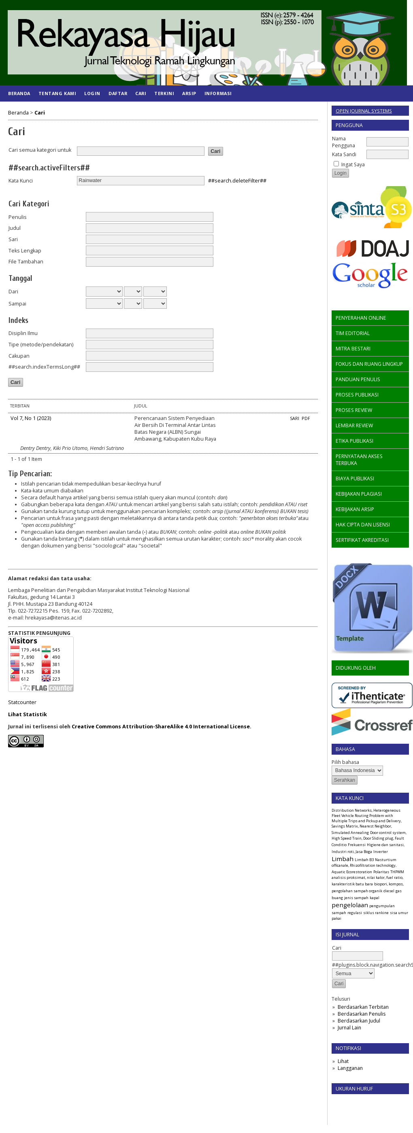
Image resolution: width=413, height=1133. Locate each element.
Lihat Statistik (27, 714)
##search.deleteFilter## (237, 180)
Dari (13, 291)
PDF (306, 418)
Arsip (189, 93)
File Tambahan (26, 261)
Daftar (118, 93)
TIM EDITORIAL (353, 333)
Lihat (343, 1061)
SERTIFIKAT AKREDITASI (362, 540)
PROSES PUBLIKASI (357, 394)
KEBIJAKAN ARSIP (355, 509)
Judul (15, 228)
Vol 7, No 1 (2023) (31, 418)
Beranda (19, 93)
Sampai (17, 303)
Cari (140, 93)
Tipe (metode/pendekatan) (41, 344)
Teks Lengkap (25, 250)
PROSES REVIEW (354, 410)
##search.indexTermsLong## (44, 366)
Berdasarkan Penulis (361, 1013)
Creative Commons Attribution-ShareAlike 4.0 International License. (161, 726)
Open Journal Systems (364, 111)
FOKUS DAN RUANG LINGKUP (369, 364)
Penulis (18, 217)
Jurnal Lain (349, 1027)
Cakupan (19, 355)
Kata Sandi (344, 154)
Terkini (164, 93)
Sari (13, 239)
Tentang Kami (57, 93)
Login (92, 93)
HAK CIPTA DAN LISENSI (363, 524)
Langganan (350, 1068)
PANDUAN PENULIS (358, 379)
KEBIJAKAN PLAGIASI (359, 493)
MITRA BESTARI (353, 348)
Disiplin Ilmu (23, 333)
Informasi (218, 93)
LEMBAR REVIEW (354, 425)
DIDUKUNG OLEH (356, 667)
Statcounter (22, 702)
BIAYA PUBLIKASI (355, 478)
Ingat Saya (353, 164)
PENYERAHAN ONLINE (361, 317)
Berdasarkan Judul (359, 1020)
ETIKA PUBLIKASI (354, 440)
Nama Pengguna (343, 142)
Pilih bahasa (345, 762)
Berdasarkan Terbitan (363, 1007)
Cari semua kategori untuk (40, 149)
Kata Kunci (21, 180)
